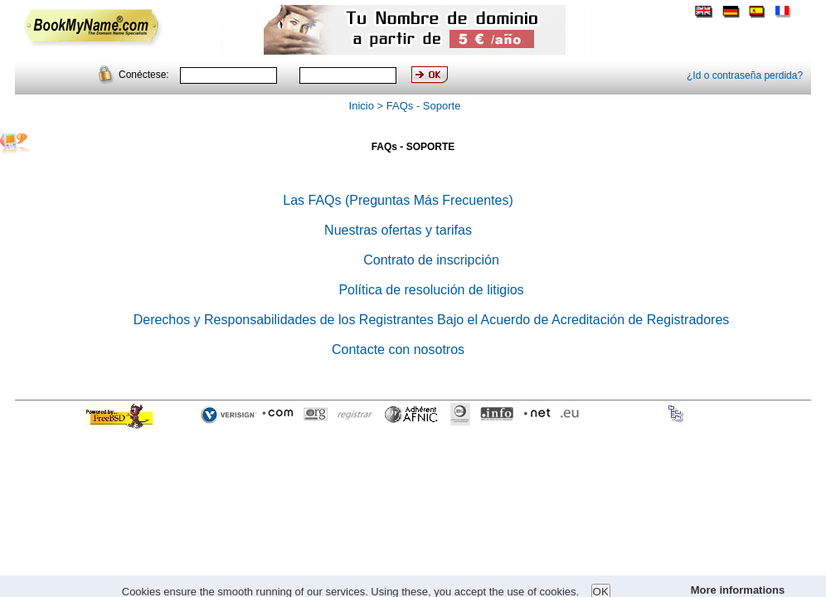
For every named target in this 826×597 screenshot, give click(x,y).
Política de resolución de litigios (430, 290)
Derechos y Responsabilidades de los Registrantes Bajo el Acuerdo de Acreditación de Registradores (432, 320)
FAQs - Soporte (423, 106)
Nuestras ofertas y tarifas (398, 230)
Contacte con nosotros (398, 349)
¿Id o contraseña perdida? (745, 75)
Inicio (361, 106)
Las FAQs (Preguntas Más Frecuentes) (398, 200)
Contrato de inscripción (431, 260)
